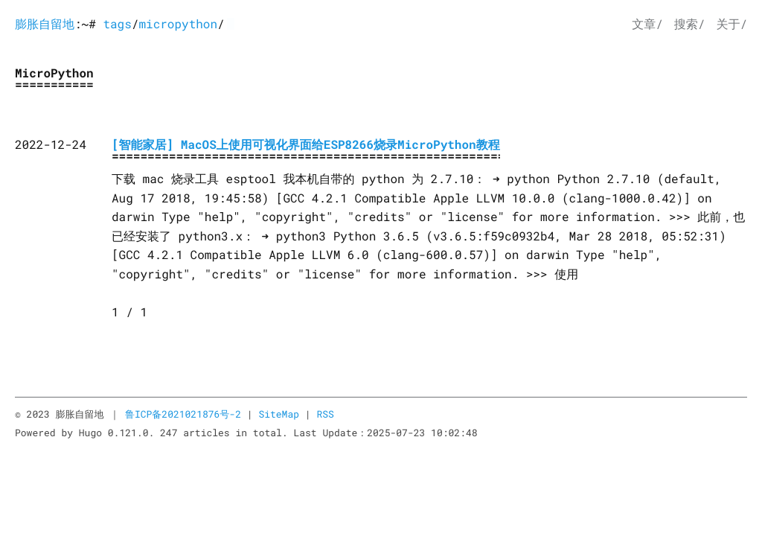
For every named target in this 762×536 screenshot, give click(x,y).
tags (117, 24)
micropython (177, 24)
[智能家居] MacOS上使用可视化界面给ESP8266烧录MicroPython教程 (306, 145)
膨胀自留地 (44, 24)
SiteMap (278, 414)
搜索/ (689, 24)
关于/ (731, 24)
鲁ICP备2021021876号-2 (183, 414)
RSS (324, 414)
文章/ (647, 24)
